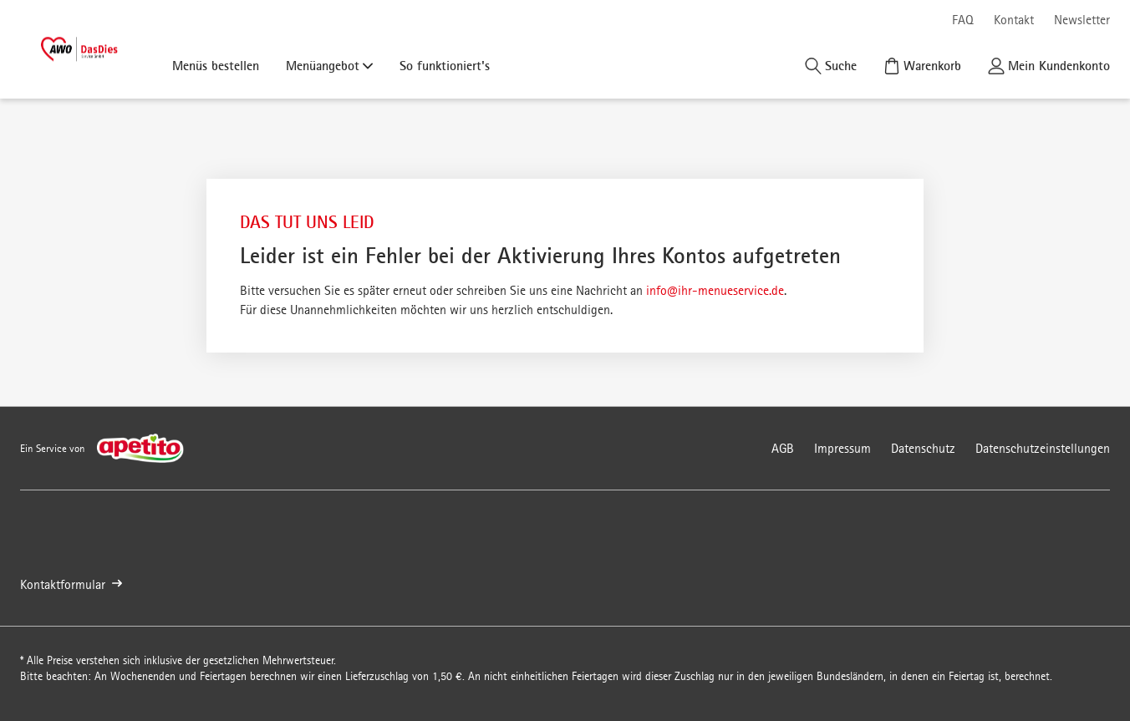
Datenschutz (923, 448)
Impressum (842, 448)
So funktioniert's (445, 65)
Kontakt (1014, 20)
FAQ (963, 20)
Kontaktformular (71, 584)
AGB (782, 448)
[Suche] (831, 66)
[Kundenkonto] (1049, 66)
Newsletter (1082, 20)
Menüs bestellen (215, 65)
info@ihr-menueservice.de (715, 290)
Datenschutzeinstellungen (1042, 448)
